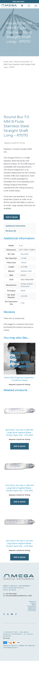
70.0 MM (24, 279)
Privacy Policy (10, 657)
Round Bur (25, 266)
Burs (11, 62)
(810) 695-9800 (18, 1)
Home (6, 62)
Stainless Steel (26, 283)
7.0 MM (23, 270)
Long (22, 315)
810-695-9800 (11, 606)
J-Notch (23, 275)
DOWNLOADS (32, 621)
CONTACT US (32, 619)
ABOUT (34, 616)
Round (17, 62)
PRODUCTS (32, 614)
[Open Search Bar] (28, 5)
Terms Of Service (27, 657)
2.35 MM (24, 308)
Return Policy (11, 659)
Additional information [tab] (16, 238)
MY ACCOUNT (32, 622)
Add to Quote (12, 229)
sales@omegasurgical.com (19, 608)
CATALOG (33, 615)
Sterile (23, 303)
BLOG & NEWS (31, 618)
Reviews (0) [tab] (11, 243)
